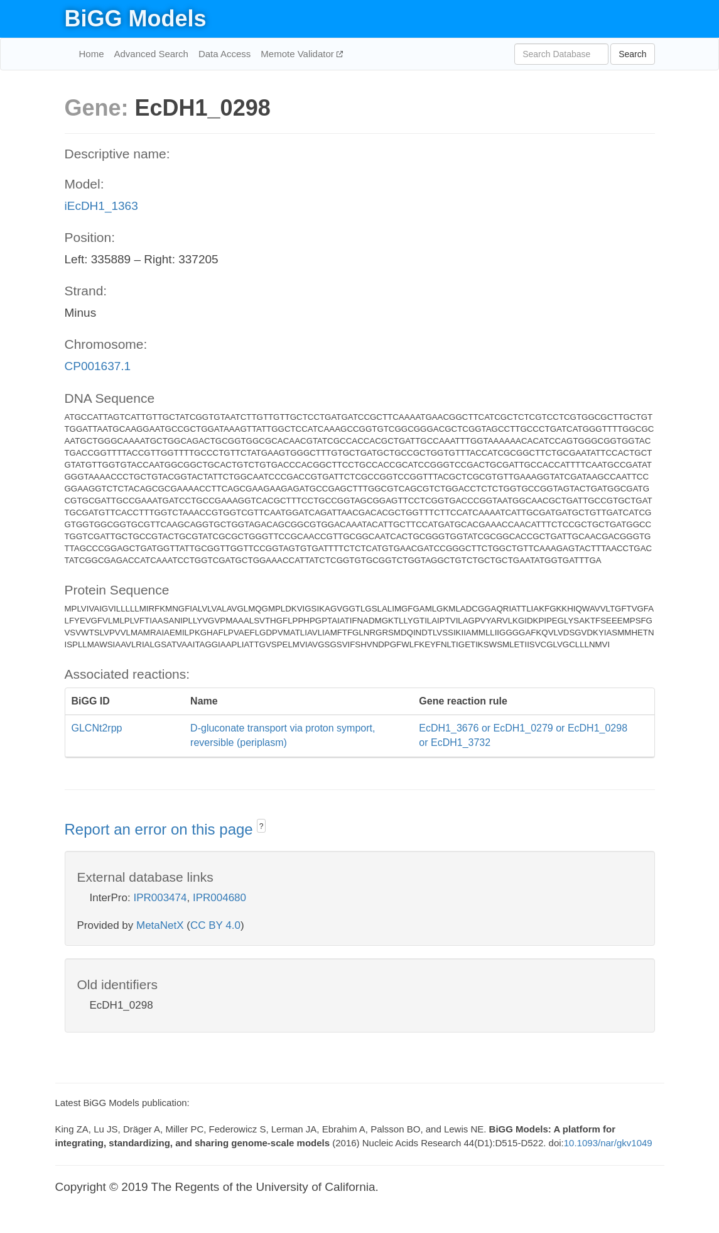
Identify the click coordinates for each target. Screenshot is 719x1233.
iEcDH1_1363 (101, 205)
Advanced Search (151, 53)
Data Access (224, 53)
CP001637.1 (98, 366)
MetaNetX (160, 925)
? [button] (261, 826)
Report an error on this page (161, 829)
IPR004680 (219, 898)
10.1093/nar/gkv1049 (608, 1142)
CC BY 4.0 (215, 925)
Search (632, 54)
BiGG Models (136, 18)
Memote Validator (299, 53)
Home (91, 53)
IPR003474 (160, 898)
